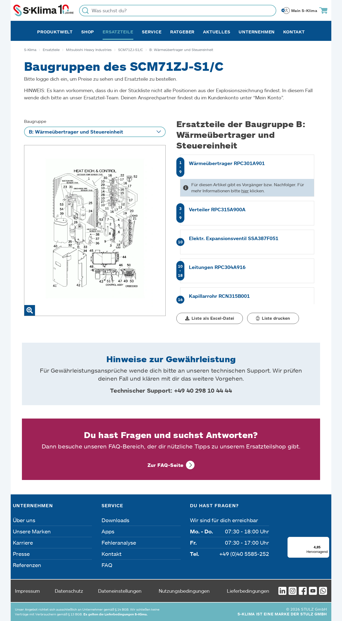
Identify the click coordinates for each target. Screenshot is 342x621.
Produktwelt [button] (55, 31)
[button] (209, 318)
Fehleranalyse (119, 542)
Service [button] (152, 31)
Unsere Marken (32, 531)
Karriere (23, 542)
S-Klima (30, 50)
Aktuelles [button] (216, 31)
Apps (108, 531)
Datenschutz (69, 591)
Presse (21, 553)
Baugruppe (35, 121)
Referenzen (27, 565)
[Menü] (326, 540)
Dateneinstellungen (120, 591)
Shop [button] (87, 31)
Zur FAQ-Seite (165, 465)
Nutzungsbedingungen (184, 591)
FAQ (107, 565)
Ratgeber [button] (182, 31)
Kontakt (294, 31)
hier (245, 190)
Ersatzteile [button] (118, 31)
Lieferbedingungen (248, 591)
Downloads (115, 520)
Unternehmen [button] (257, 31)
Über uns (24, 520)
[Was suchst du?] (177, 10)
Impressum (27, 591)
